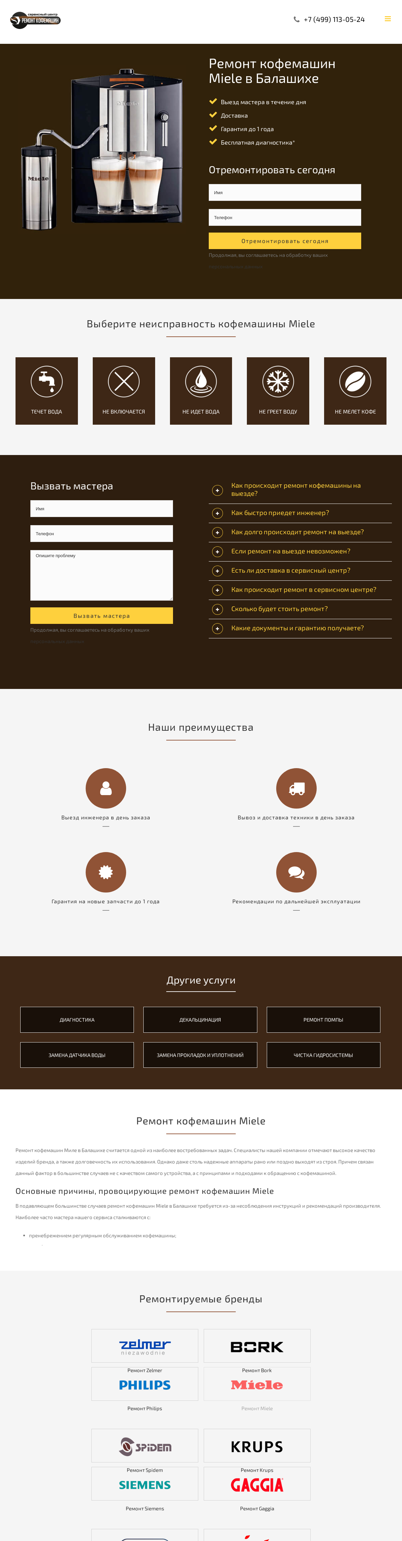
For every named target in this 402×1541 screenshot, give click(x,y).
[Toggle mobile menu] (388, 18)
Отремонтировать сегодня (285, 240)
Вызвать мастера (102, 615)
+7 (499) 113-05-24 (334, 19)
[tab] (300, 491)
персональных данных (236, 266)
